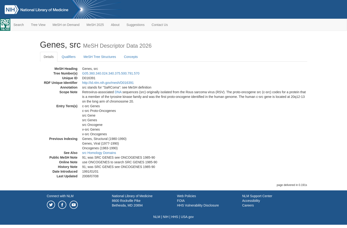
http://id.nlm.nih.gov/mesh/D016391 (108, 83)
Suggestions (136, 25)
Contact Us (160, 25)
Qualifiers (68, 57)
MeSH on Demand (65, 25)
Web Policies (186, 196)
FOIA (181, 201)
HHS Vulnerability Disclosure (198, 205)
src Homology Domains (99, 153)
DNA (118, 92)
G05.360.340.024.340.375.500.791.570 (110, 73)
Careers (248, 205)
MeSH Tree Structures (99, 57)
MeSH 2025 (95, 25)
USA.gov (187, 217)
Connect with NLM (60, 196)
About (115, 25)
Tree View (38, 25)
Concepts (131, 57)
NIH (165, 217)
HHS (174, 217)
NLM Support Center (257, 196)
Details (49, 57)
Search (19, 25)
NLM (156, 217)
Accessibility (251, 201)
